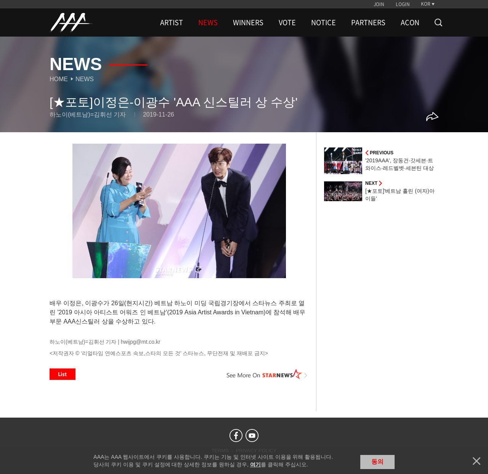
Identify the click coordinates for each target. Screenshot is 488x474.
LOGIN (403, 4)
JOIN (379, 4)
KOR (425, 4)
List (62, 374)
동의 (377, 461)
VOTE (287, 22)
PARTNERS (368, 22)
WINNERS (248, 22)
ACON (410, 22)
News (84, 79)
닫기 (476, 461)
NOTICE (323, 22)
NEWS (208, 22)
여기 (255, 464)
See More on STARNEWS (267, 374)
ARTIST (171, 22)
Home (59, 79)
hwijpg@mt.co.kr (141, 342)
